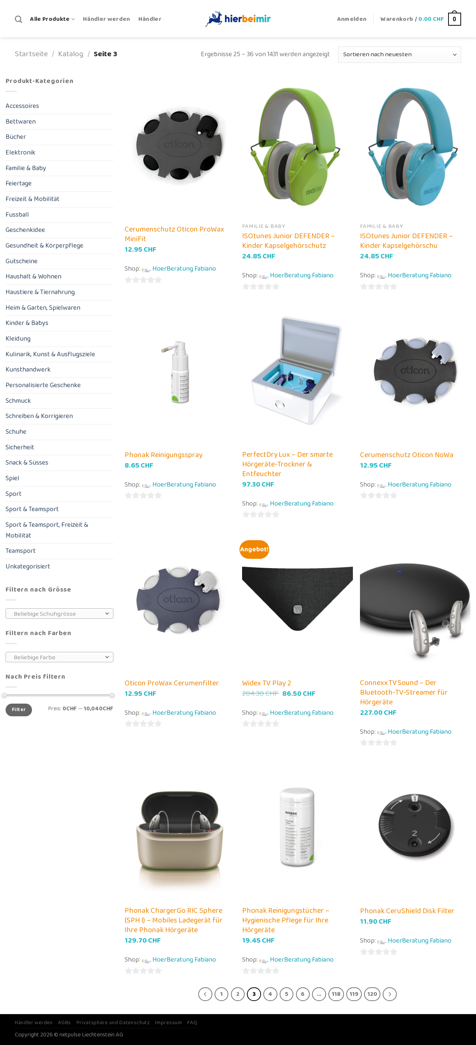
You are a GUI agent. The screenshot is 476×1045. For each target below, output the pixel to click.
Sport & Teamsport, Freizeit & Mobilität (47, 530)
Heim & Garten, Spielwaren (43, 308)
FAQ (192, 1023)
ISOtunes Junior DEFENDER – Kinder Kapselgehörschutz (288, 241)
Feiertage (19, 183)
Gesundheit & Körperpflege (44, 245)
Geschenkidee (25, 230)
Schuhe (16, 432)
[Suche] (18, 19)
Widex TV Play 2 (266, 683)
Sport (14, 494)
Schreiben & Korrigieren (39, 416)
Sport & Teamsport (32, 509)
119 (354, 994)
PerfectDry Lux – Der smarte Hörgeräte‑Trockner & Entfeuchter (287, 464)
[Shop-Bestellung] (399, 55)
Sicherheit (20, 447)
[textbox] (57, 614)
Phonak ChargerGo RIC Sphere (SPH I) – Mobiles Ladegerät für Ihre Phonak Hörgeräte (174, 920)
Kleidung (18, 339)
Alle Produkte (52, 19)
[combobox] (59, 613)
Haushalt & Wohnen (33, 276)
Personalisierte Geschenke (43, 385)
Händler (149, 19)
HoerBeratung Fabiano (184, 269)
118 (336, 994)
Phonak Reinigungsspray (164, 455)
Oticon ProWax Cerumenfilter (172, 683)
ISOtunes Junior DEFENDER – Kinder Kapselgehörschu (406, 241)
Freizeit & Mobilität (33, 199)
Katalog (70, 54)
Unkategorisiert (28, 566)
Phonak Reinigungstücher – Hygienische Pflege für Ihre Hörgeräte (285, 920)
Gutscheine (22, 261)
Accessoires (22, 106)
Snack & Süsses (27, 463)
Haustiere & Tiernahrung (40, 292)
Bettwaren (21, 122)
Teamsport (21, 551)
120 (372, 994)
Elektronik (20, 152)
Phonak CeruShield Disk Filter (407, 911)
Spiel (12, 478)
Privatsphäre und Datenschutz (113, 1023)
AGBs (64, 1023)
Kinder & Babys (27, 323)
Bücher (16, 137)
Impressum (168, 1023)
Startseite (31, 54)
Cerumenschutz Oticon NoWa (406, 455)
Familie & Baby (26, 168)
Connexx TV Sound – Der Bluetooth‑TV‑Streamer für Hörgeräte (404, 692)
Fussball (17, 215)
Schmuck (18, 401)
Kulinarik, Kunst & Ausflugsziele (50, 354)
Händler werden (106, 19)
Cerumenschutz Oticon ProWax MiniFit (174, 234)
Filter (19, 710)
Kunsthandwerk (28, 369)
